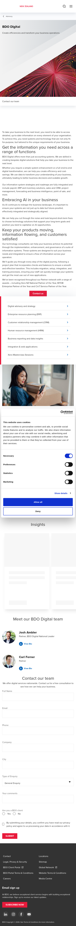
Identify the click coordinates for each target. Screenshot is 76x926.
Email (5, 708)
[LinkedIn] (5, 914)
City (4, 759)
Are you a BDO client (12, 810)
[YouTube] (29, 914)
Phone (5, 725)
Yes (9, 813)
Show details (60, 493)
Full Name (7, 691)
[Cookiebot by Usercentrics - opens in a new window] (60, 412)
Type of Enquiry (9, 776)
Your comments (9, 793)
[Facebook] (21, 914)
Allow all (38, 502)
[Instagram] (13, 914)
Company (7, 742)
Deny (38, 511)
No (19, 813)
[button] (38, 293)
